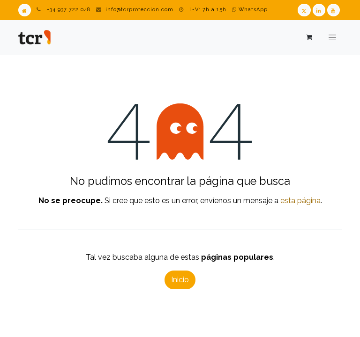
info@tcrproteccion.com (139, 10)
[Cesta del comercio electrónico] (308, 37)
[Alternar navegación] (332, 37)
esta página (300, 200)
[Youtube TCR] (333, 10)
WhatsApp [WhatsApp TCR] (250, 10)
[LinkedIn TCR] (319, 10)
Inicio (180, 279)
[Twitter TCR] (304, 10)
